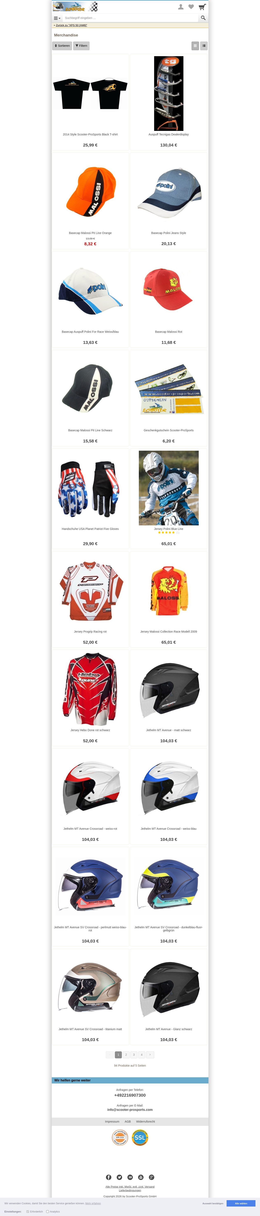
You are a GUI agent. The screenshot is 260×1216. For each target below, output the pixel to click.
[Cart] (202, 7)
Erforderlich (36, 1211)
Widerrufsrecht (145, 1121)
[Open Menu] (57, 18)
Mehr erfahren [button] (93, 1203)
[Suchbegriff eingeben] (130, 18)
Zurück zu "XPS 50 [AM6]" (71, 25)
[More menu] (181, 7)
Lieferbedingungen (130, 1190)
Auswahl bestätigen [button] (212, 1203)
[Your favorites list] (191, 7)
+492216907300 (130, 1095)
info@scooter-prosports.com (130, 1109)
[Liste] (204, 46)
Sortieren (62, 45)
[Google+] (151, 1177)
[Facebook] (108, 1177)
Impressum (112, 1121)
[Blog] (130, 1177)
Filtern (81, 45)
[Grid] (195, 46)
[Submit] (203, 18)
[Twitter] (119, 1177)
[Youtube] (140, 1177)
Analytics (55, 1211)
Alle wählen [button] (241, 1203)
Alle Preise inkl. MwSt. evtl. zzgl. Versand (130, 1186)
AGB (128, 1121)
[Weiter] (150, 1054)
